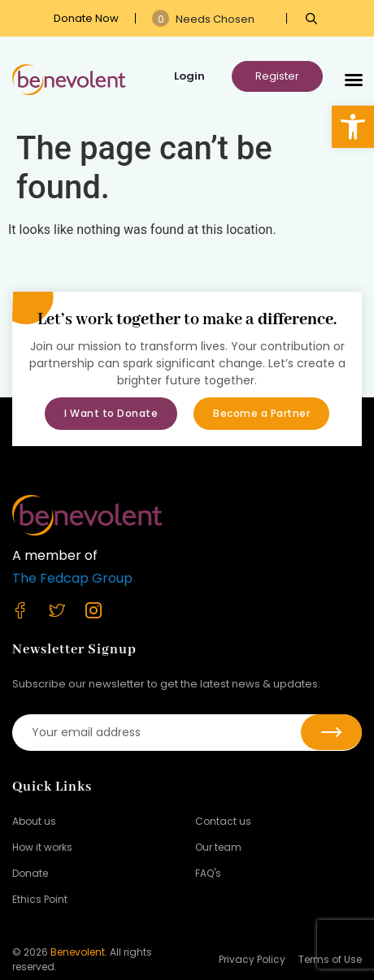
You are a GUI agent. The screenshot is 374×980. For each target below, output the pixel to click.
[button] (353, 127)
